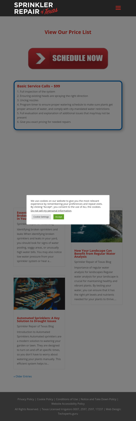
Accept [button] (58, 216)
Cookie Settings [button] (41, 216)
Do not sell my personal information (51, 210)
